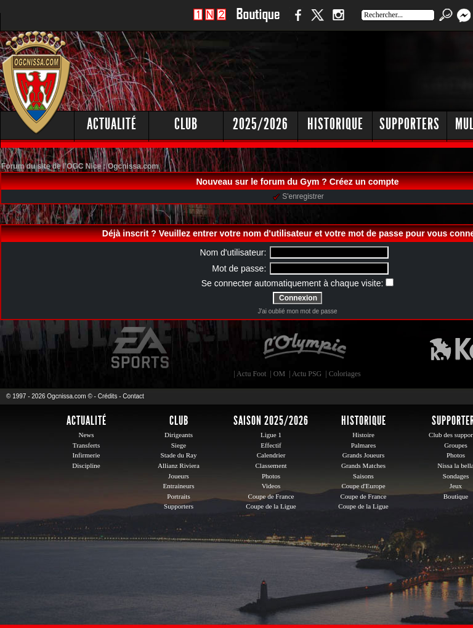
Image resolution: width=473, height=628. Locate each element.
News (86, 434)
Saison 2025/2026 (271, 420)
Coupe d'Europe (363, 485)
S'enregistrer (298, 196)
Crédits (108, 396)
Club (186, 124)
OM (279, 373)
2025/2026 (260, 124)
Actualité (112, 124)
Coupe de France (271, 496)
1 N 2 (210, 21)
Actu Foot (251, 373)
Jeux (456, 485)
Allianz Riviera (179, 465)
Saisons (363, 476)
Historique (335, 124)
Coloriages (345, 373)
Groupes (455, 445)
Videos (271, 485)
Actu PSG (306, 373)
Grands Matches (363, 465)
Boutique (258, 21)
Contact (133, 396)
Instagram (338, 21)
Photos (271, 476)
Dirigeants (178, 434)
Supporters (409, 124)
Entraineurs (179, 485)
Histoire (363, 434)
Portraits (178, 496)
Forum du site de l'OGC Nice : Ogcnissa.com (79, 166)
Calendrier (271, 455)
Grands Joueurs (363, 455)
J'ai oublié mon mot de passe (297, 311)
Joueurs (178, 476)
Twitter (317, 21)
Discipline (86, 465)
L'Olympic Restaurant (304, 347)
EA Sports (141, 347)
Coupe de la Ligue (271, 506)
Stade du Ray (179, 455)
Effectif (271, 445)
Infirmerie (86, 455)
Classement (270, 465)
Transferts (86, 445)
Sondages (456, 476)
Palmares (363, 445)
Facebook (296, 21)
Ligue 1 (271, 434)
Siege (179, 445)
